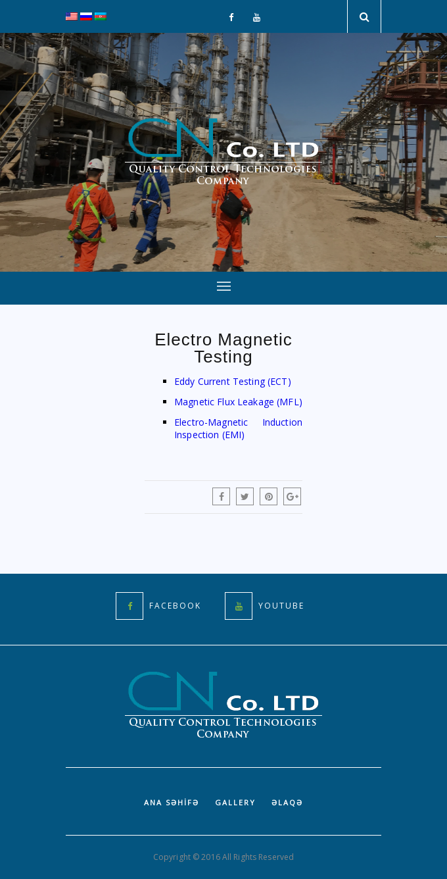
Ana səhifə (171, 803)
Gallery (235, 803)
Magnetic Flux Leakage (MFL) (238, 401)
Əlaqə (287, 803)
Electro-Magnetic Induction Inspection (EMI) (238, 428)
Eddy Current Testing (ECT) (232, 381)
